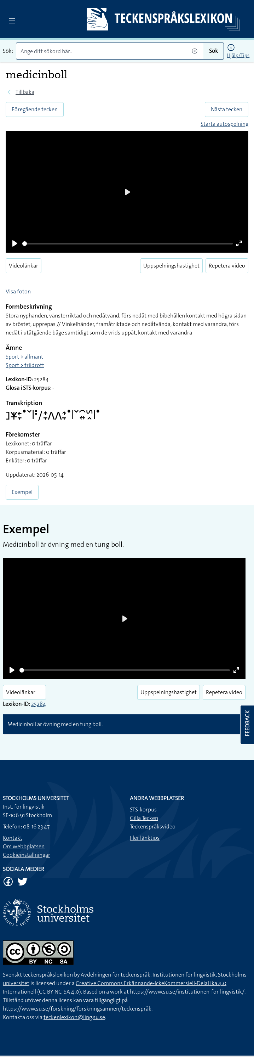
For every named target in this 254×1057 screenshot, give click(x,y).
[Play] (15, 243)
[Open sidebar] (12, 20)
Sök (213, 51)
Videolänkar (23, 265)
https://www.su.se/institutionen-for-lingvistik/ (187, 991)
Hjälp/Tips (238, 55)
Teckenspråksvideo (152, 826)
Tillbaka (25, 92)
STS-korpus (143, 809)
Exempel (22, 492)
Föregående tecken (35, 109)
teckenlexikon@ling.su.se (74, 1017)
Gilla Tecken (144, 818)
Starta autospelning (224, 124)
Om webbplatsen (24, 846)
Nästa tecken (226, 109)
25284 (38, 704)
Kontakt (12, 838)
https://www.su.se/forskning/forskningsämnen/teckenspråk (77, 1008)
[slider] (127, 243)
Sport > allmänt (24, 356)
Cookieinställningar (26, 855)
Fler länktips (145, 838)
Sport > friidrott (25, 365)
